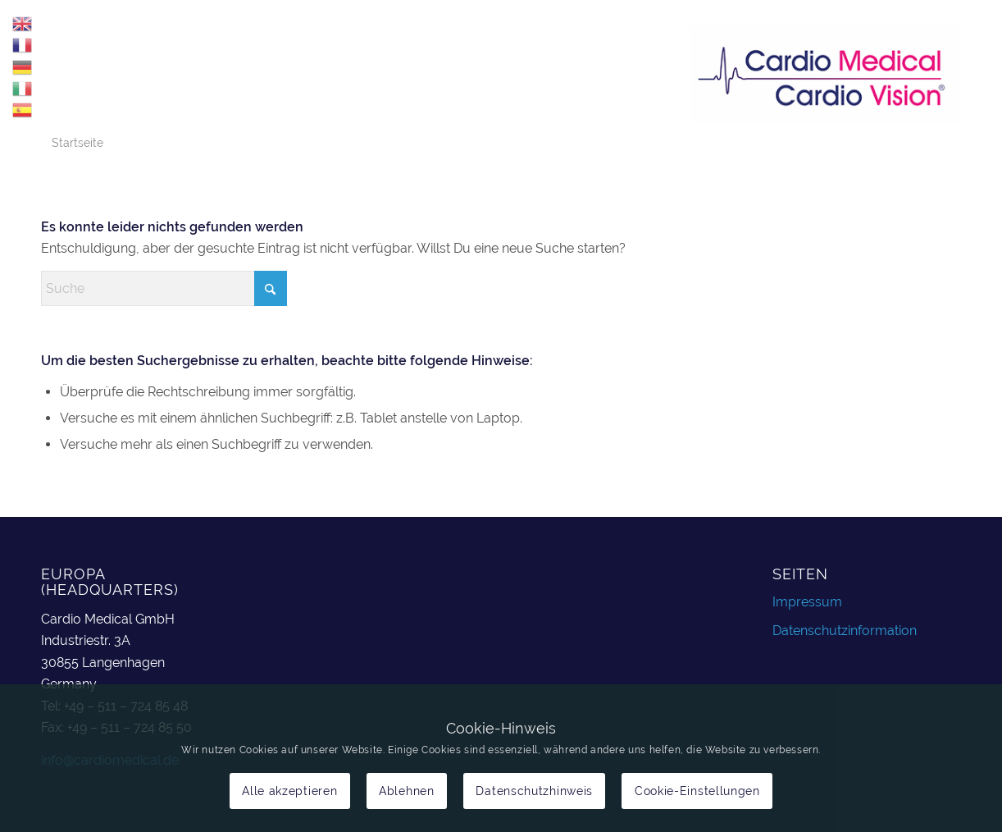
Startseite (77, 142)
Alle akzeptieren (289, 791)
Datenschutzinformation (844, 630)
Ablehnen (407, 791)
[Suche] (164, 288)
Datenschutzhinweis (534, 791)
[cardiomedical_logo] (825, 73)
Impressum (807, 602)
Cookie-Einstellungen (697, 791)
